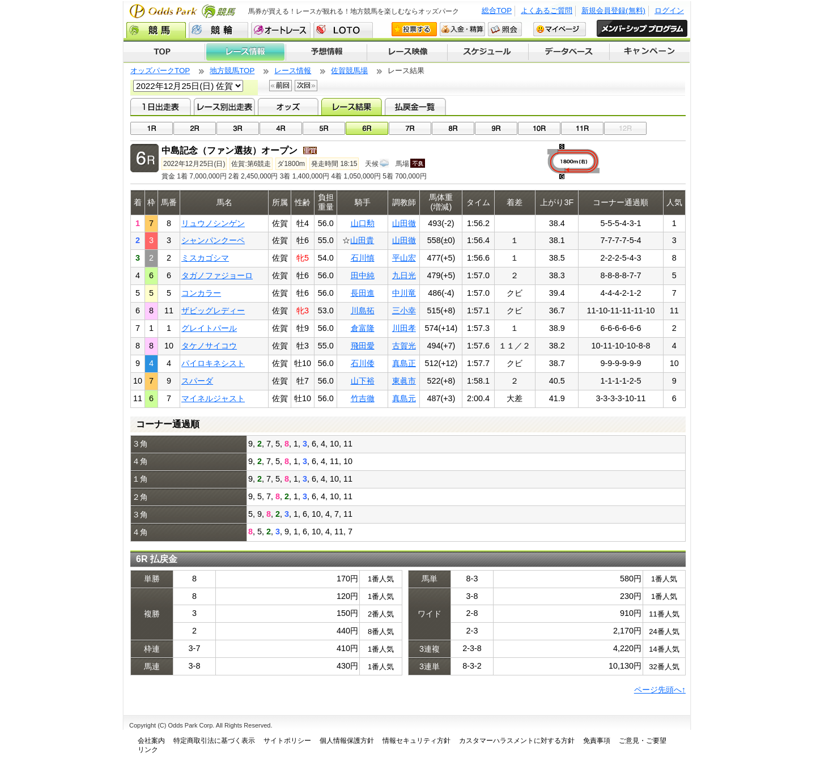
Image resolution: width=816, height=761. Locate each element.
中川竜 (404, 292)
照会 (505, 29)
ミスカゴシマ (205, 257)
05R (324, 128)
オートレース (281, 30)
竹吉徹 (363, 398)
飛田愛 (363, 345)
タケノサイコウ (209, 345)
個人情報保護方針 (347, 740)
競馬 (156, 30)
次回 (306, 85)
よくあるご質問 (546, 10)
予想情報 (326, 52)
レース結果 (351, 106)
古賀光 (404, 345)
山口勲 (363, 223)
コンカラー (201, 292)
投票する (414, 29)
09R (496, 128)
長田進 (363, 292)
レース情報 (245, 52)
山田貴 (362, 240)
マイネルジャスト (213, 398)
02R (194, 128)
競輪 (218, 30)
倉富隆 (363, 328)
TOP (164, 52)
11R (582, 128)
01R (151, 128)
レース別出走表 (224, 106)
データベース (569, 52)
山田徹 (404, 223)
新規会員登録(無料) (613, 10)
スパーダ (197, 380)
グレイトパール (209, 328)
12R (625, 128)
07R (410, 128)
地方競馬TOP (232, 70)
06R (367, 128)
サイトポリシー (287, 740)
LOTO (343, 30)
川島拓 (363, 310)
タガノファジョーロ (217, 275)
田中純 (363, 275)
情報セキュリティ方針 (416, 740)
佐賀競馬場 (349, 70)
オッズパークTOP (160, 70)
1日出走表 (160, 106)
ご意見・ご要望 (642, 740)
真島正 (404, 363)
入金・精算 (462, 29)
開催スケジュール (488, 52)
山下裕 (363, 380)
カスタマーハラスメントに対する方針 (517, 740)
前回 (280, 85)
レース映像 (407, 52)
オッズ (288, 106)
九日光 (404, 275)
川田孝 (404, 328)
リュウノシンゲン (213, 223)
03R (237, 128)
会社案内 (151, 740)
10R (539, 128)
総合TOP (497, 10)
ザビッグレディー (213, 310)
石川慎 (363, 257)
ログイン (669, 10)
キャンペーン (650, 52)
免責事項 (596, 740)
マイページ (559, 29)
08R (453, 128)
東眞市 (404, 380)
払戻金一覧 (415, 106)
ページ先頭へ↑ (660, 689)
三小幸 (404, 310)
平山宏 (404, 257)
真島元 (404, 398)
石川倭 (363, 363)
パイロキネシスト (213, 363)
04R (281, 128)
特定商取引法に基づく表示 (214, 740)
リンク (148, 749)
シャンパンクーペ (213, 240)
